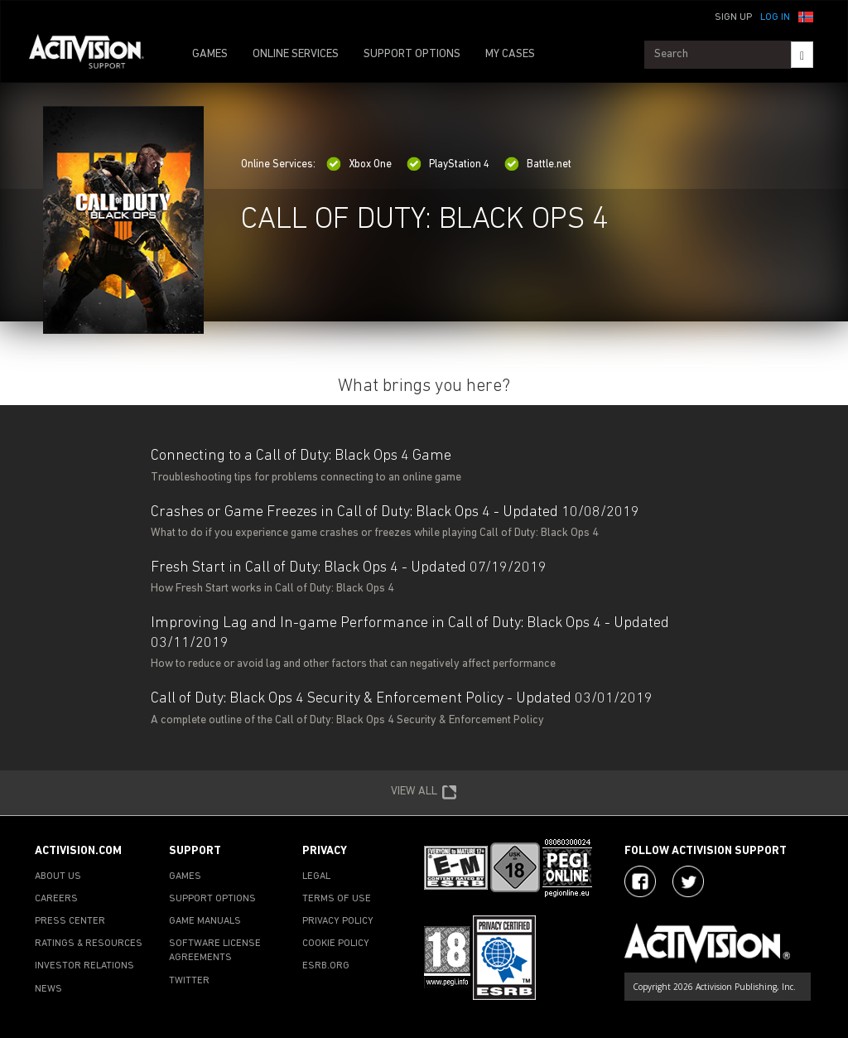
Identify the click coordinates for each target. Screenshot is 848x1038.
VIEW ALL (424, 793)
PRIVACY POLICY (337, 921)
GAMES (210, 54)
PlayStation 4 (448, 164)
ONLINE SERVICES (296, 54)
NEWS (48, 989)
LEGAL (316, 876)
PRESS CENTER (70, 921)
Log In (775, 17)
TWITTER (189, 981)
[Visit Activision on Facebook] (640, 881)
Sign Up (733, 17)
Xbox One (359, 164)
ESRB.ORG (325, 966)
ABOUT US (58, 876)
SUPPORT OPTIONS (412, 54)
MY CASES (510, 54)
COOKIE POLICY (335, 944)
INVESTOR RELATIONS (84, 966)
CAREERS (56, 899)
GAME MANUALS (205, 921)
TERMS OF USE (336, 899)
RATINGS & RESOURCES (88, 944)
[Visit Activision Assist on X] (688, 881)
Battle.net (537, 164)
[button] (805, 16)
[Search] (802, 54)
